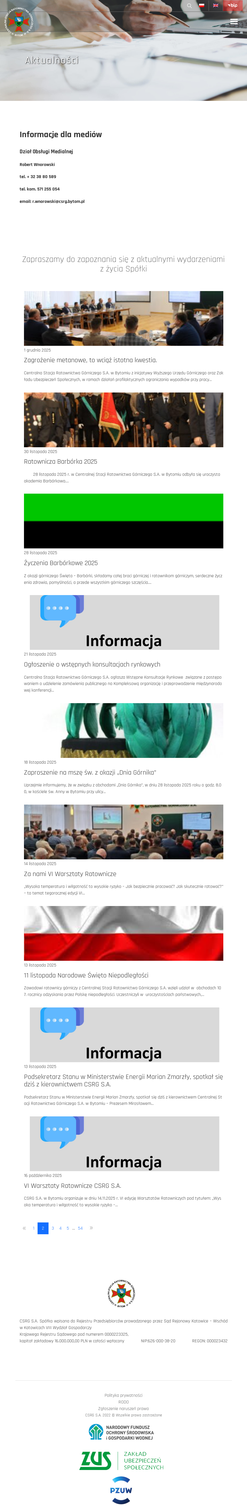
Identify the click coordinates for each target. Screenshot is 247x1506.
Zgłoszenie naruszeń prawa (123, 1409)
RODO (123, 1402)
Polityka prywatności (123, 1395)
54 (80, 1228)
